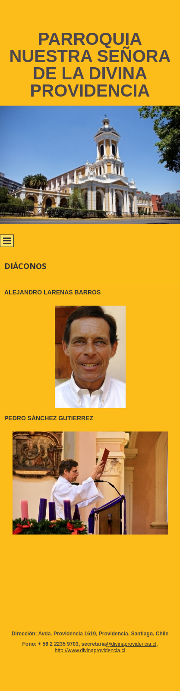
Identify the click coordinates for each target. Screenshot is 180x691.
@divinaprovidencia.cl (131, 644)
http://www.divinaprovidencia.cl (90, 650)
